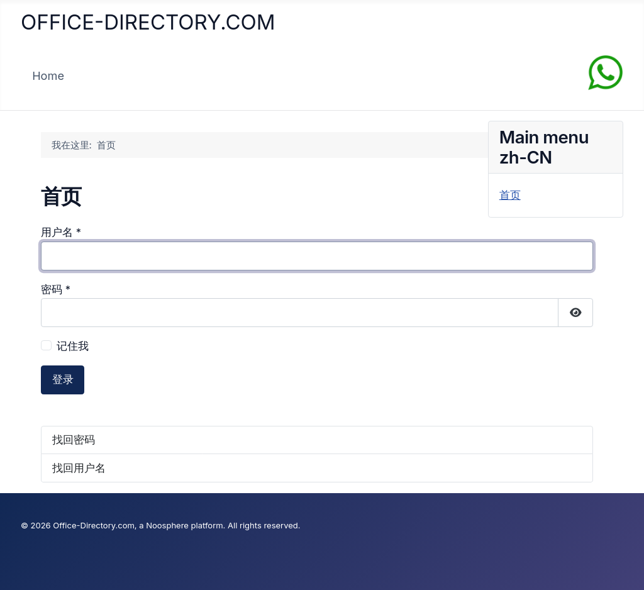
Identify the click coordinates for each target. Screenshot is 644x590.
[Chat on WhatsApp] (605, 71)
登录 (63, 379)
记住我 (73, 346)
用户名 (61, 232)
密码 (55, 289)
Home (48, 75)
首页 (510, 195)
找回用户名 (79, 468)
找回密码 (73, 439)
